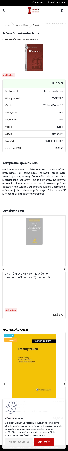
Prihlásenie (40, 2)
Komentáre (22, 25)
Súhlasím (43, 442)
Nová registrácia (58, 2)
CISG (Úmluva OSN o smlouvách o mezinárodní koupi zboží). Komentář (27, 275)
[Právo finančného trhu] (34, 57)
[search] (62, 10)
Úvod (7, 25)
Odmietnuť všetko (19, 441)
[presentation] (4, 269)
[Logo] (34, 10)
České (36, 25)
